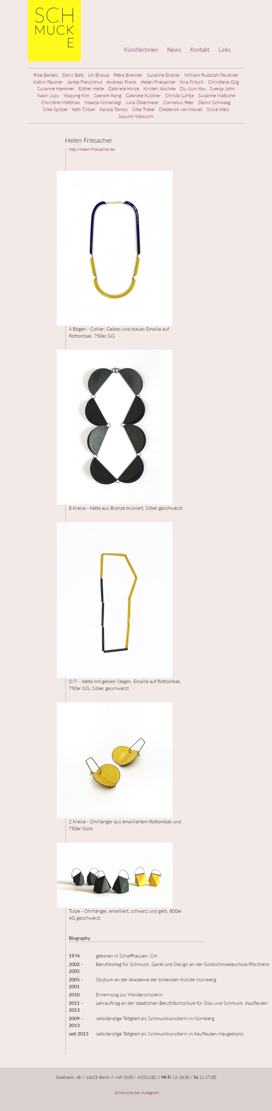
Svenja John (222, 88)
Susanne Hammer (55, 88)
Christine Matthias (60, 102)
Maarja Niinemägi (102, 102)
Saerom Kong (107, 95)
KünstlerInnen (141, 49)
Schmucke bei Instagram (136, 1092)
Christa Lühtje (179, 95)
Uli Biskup (98, 75)
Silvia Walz (218, 109)
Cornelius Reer (178, 102)
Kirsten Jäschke (159, 88)
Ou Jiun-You (193, 88)
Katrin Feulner (48, 82)
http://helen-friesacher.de (92, 149)
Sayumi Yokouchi (136, 116)
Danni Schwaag (214, 102)
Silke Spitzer (55, 109)
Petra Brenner (128, 75)
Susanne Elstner (163, 75)
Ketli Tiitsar (83, 109)
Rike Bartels (46, 75)
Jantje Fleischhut (84, 82)
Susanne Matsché (216, 95)
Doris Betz (73, 75)
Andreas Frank (121, 82)
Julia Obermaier (142, 102)
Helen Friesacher (158, 82)
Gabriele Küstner (143, 95)
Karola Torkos (113, 109)
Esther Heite (91, 88)
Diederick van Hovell (181, 109)
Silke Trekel (143, 109)
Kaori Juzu (48, 95)
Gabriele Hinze (123, 88)
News (174, 49)
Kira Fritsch (192, 82)
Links (225, 49)
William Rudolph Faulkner (211, 75)
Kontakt (199, 49)
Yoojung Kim (76, 95)
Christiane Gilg (223, 82)
